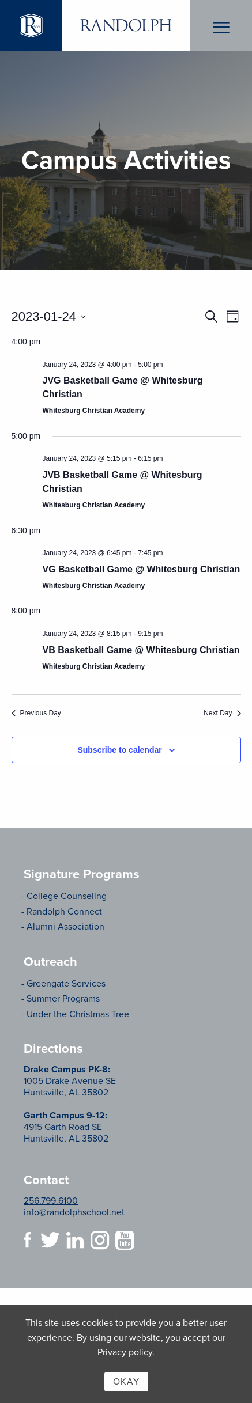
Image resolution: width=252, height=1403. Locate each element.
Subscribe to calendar (119, 749)
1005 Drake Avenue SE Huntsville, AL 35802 (70, 1081)
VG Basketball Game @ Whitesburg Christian (141, 569)
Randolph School (125, 25)
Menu (221, 25)
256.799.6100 (51, 1201)
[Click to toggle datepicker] (49, 316)
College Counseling (67, 896)
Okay (126, 1381)
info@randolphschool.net (74, 1212)
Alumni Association (65, 926)
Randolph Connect (64, 911)
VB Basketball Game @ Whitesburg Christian (141, 650)
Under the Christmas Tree (78, 1014)
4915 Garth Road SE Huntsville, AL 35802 (66, 1127)
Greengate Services (66, 983)
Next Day (222, 713)
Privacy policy (124, 1352)
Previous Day (36, 713)
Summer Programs (63, 998)
